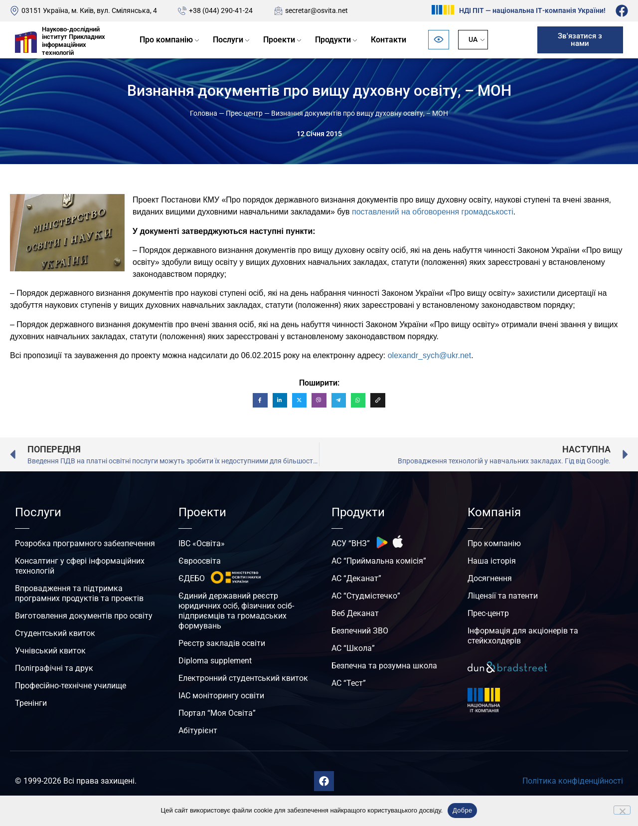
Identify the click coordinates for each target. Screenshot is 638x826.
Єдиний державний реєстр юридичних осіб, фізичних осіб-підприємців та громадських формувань (236, 610)
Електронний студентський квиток (243, 678)
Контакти (388, 39)
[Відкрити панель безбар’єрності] (438, 39)
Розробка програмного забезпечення (85, 543)
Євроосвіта (199, 561)
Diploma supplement (215, 660)
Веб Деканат (355, 613)
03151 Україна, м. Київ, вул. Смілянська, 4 (89, 10)
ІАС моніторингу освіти (221, 695)
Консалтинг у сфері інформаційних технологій (80, 566)
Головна (203, 113)
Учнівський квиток (50, 650)
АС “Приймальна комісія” (378, 561)
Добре (462, 810)
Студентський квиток (55, 633)
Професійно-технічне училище (70, 685)
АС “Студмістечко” (365, 596)
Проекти (279, 39)
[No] (622, 810)
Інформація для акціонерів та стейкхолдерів (523, 635)
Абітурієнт (197, 730)
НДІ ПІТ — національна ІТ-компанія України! (532, 10)
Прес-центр (244, 113)
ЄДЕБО (191, 578)
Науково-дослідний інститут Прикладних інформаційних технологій (73, 40)
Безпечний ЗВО (359, 630)
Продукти (333, 39)
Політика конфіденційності (572, 781)
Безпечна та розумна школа (384, 665)
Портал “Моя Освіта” (217, 713)
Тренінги (31, 703)
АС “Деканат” (356, 578)
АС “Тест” (348, 683)
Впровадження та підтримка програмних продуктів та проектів (79, 593)
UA (473, 39)
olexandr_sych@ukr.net (429, 355)
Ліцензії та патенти (503, 596)
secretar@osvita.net (316, 10)
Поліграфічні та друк (54, 668)
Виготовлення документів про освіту (84, 615)
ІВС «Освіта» (201, 543)
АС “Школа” (353, 648)
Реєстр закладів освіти (221, 643)
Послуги (228, 39)
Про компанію (166, 39)
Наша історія (492, 561)
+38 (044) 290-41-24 (221, 10)
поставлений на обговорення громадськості (432, 211)
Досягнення (490, 578)
